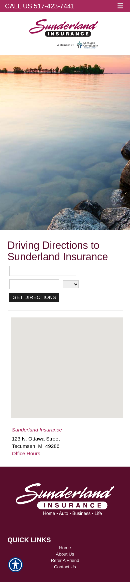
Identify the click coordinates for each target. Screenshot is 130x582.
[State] (71, 284)
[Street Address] (42, 271)
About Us (65, 554)
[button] (66, 361)
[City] (34, 284)
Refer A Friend (65, 560)
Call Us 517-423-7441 (39, 6)
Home (65, 547)
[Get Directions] (34, 297)
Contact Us (65, 566)
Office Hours (26, 453)
